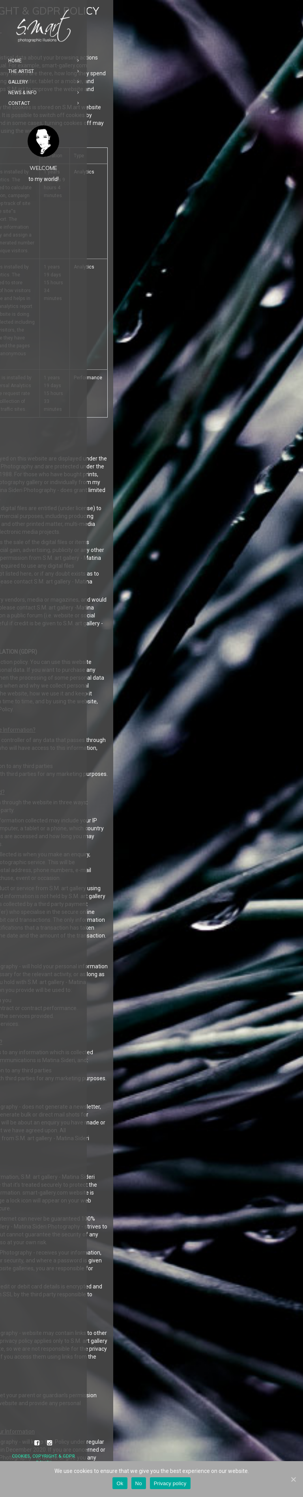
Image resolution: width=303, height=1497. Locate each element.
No (138, 1483)
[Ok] (293, 1479)
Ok (119, 1483)
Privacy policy (170, 1483)
